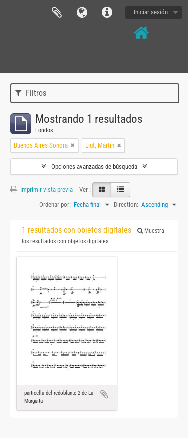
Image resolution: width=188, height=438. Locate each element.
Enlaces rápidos (106, 12)
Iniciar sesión (151, 12)
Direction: (126, 204)
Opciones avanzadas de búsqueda (94, 166)
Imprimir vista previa (41, 189)
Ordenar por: (55, 204)
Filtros (30, 93)
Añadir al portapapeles (104, 394)
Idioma (81, 12)
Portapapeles (56, 12)
